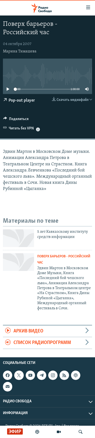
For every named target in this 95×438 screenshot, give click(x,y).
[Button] (16, 120)
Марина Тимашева (19, 51)
